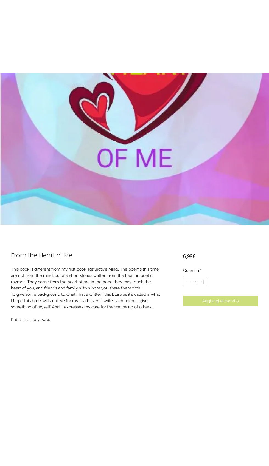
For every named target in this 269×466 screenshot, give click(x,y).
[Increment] (204, 282)
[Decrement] (187, 282)
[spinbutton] (195, 282)
